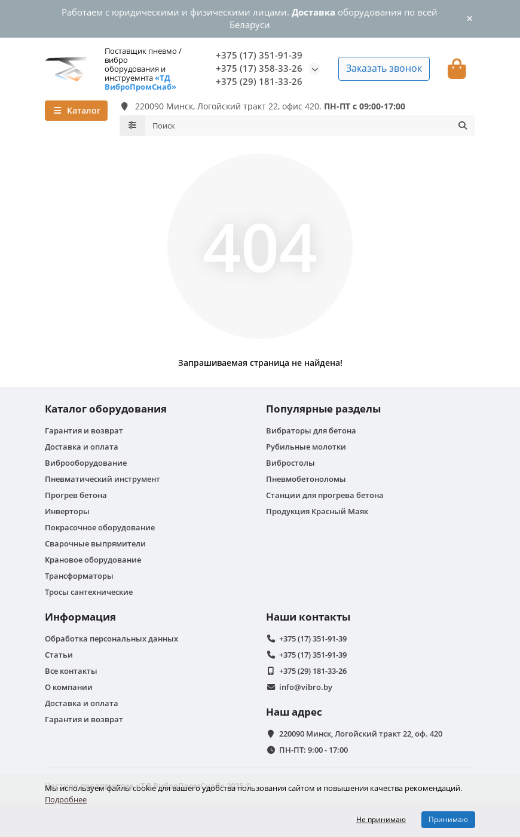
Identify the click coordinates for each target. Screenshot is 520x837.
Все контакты (71, 670)
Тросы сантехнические (89, 591)
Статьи (59, 654)
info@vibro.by (305, 687)
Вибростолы (290, 462)
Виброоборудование (86, 462)
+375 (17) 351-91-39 (259, 55)
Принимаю (448, 819)
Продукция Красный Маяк (317, 511)
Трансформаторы (79, 575)
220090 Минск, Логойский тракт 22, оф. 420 (360, 733)
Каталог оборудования (106, 409)
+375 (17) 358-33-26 (259, 68)
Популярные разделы (323, 409)
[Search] (310, 125)
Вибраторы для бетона (311, 430)
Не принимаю (381, 819)
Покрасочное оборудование (100, 527)
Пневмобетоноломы (306, 479)
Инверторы (67, 511)
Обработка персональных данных (111, 638)
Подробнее (66, 799)
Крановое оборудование (93, 559)
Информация (80, 617)
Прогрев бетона (76, 495)
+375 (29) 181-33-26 (259, 81)
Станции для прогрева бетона (325, 495)
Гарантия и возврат (84, 430)
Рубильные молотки (306, 446)
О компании (69, 687)
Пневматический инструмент (102, 479)
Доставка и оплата (81, 446)
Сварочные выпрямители (95, 543)
